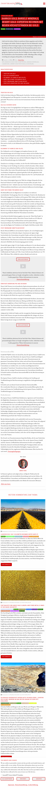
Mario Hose (21, 60)
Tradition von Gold (9, 73)
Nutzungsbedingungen (14, 451)
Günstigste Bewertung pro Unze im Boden (16, 83)
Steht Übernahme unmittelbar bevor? (15, 81)
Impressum (11, 785)
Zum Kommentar (6, 564)
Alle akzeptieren (7, 779)
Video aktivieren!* (23, 259)
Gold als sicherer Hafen (11, 75)
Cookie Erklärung (33, 785)
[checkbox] (1, 775)
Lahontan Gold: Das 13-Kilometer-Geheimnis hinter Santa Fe (19, 534)
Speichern (23, 779)
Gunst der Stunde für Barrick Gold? (14, 79)
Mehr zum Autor (5, 484)
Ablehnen (39, 779)
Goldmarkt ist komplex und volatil (14, 77)
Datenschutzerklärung (21, 785)
